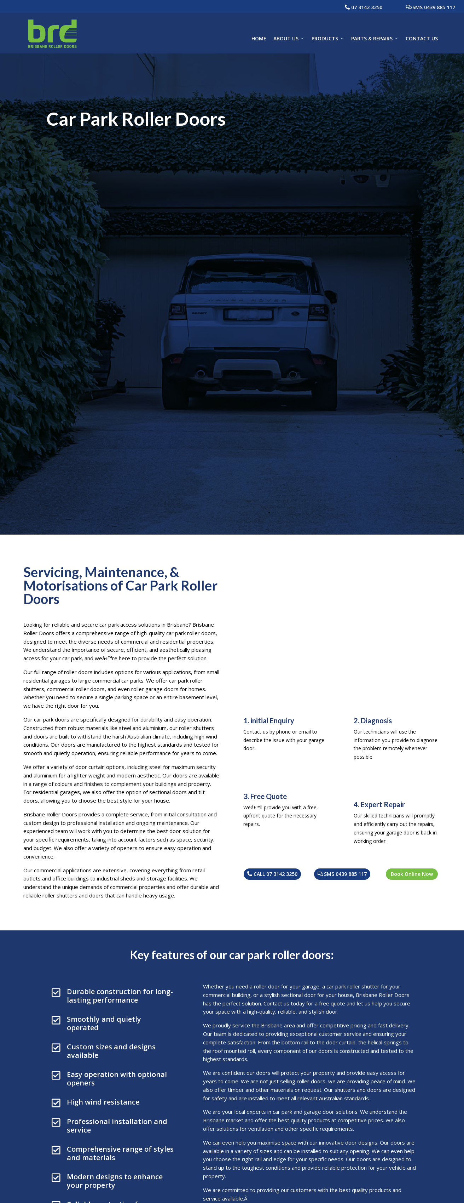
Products (328, 38)
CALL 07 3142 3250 (275, 874)
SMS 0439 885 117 (433, 7)
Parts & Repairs (375, 38)
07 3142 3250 (366, 7)
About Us (288, 38)
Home (258, 38)
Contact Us (422, 38)
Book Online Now (412, 874)
